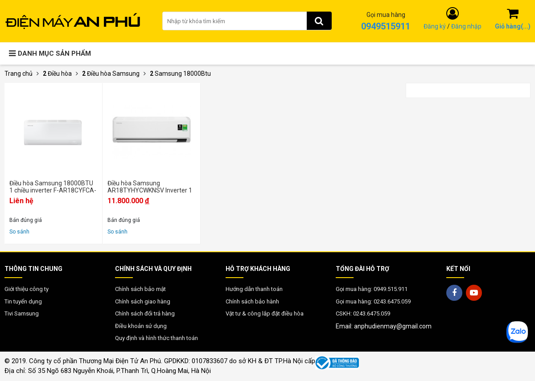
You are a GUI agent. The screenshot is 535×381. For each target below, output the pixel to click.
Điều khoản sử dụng (141, 326)
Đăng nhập (466, 26)
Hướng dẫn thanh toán (254, 289)
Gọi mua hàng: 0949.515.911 (371, 289)
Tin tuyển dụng (23, 301)
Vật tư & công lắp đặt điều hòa (265, 313)
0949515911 (385, 26)
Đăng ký (435, 26)
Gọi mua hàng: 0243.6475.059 (373, 301)
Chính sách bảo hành (252, 301)
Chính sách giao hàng (142, 301)
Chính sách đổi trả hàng (145, 313)
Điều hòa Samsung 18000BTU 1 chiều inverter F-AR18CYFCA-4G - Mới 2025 (52, 187)
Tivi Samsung (21, 313)
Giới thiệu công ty (26, 289)
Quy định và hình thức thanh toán (156, 338)
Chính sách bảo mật (140, 289)
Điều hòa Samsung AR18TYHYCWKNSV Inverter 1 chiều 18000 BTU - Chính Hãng (149, 187)
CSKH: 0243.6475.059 (363, 313)
